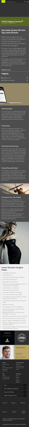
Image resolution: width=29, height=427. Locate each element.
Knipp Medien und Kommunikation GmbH (3, 1)
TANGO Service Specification (8, 80)
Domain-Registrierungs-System (11, 388)
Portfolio (4, 375)
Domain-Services (5, 364)
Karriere (17, 378)
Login (5, 385)
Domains (4, 362)
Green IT (17, 369)
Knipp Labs (18, 380)
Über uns (17, 375)
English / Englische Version (10, 395)
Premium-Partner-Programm (7, 367)
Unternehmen (18, 373)
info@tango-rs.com (15, 75)
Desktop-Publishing (6, 377)
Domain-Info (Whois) (9, 392)
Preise (3, 366)
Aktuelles (17, 377)
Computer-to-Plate (5, 378)
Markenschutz (5, 369)
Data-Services (18, 364)
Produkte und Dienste (20, 367)
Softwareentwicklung (19, 366)
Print (3, 373)
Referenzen (18, 382)
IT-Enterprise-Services (10, 2)
